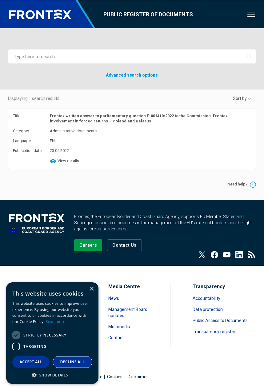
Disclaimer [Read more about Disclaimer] (138, 377)
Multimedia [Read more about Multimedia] (119, 326)
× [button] (91, 289)
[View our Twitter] (202, 254)
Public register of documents (148, 14)
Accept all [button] (31, 361)
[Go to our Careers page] (88, 245)
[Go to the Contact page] (124, 245)
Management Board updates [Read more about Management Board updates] (127, 312)
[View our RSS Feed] (251, 254)
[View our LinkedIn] (239, 254)
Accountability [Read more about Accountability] (206, 298)
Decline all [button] (72, 361)
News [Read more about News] (113, 298)
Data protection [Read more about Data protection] (208, 309)
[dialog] (52, 333)
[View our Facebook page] (214, 254)
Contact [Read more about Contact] (116, 337)
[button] (52, 375)
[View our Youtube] (226, 254)
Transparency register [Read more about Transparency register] (214, 331)
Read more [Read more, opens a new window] (55, 321)
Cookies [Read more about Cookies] (114, 377)
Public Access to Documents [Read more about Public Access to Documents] (220, 320)
